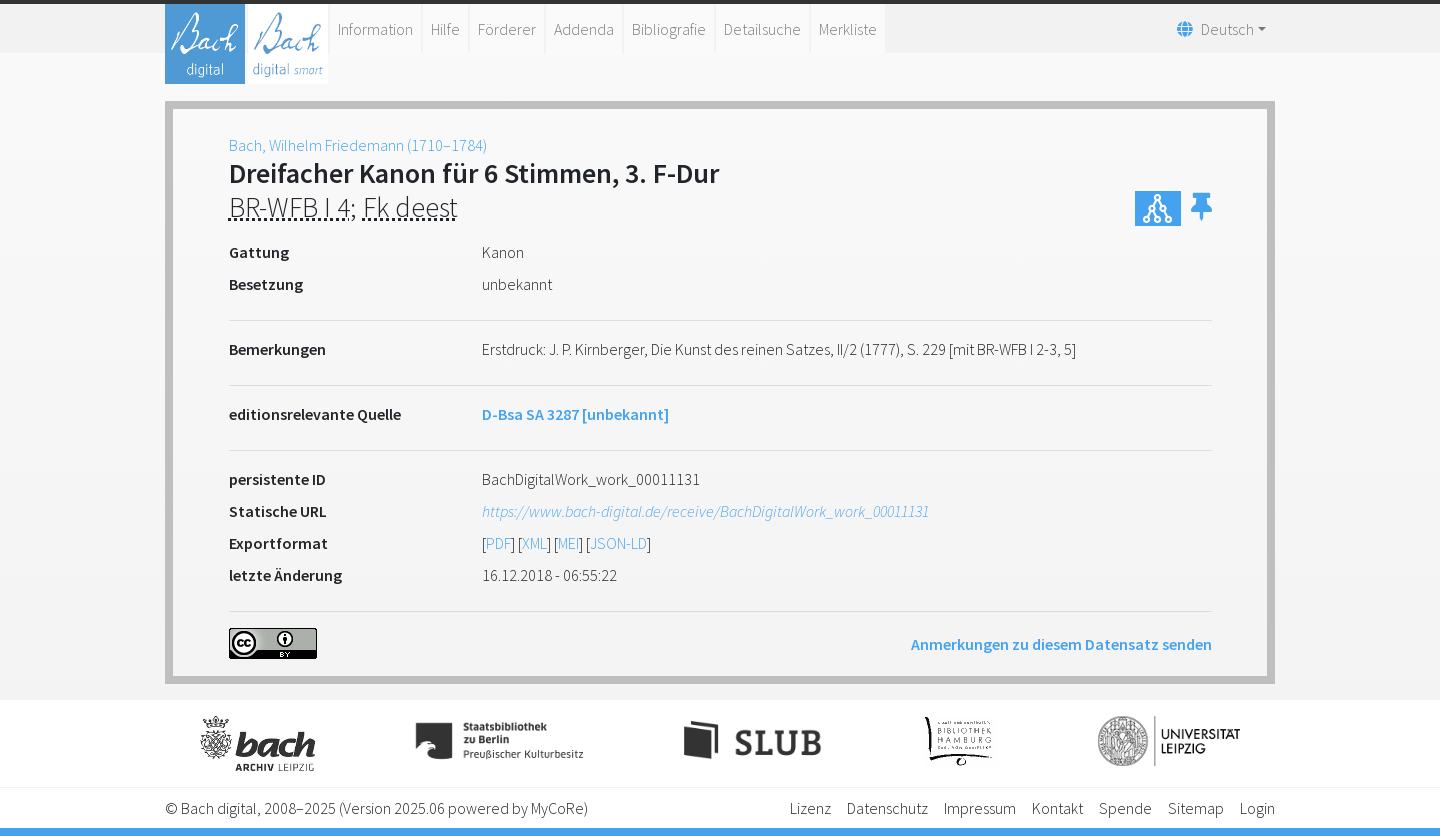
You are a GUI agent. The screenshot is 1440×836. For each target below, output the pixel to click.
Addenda (584, 29)
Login (1257, 808)
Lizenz (810, 808)
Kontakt (1057, 808)
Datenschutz (887, 808)
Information (375, 29)
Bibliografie (669, 29)
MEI (568, 543)
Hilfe (445, 29)
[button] (1201, 208)
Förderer (507, 29)
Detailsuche (762, 29)
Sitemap (1196, 808)
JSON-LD (618, 543)
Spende (1125, 808)
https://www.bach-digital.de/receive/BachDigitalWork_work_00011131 (705, 511)
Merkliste (848, 29)
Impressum (980, 808)
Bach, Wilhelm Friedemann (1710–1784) (358, 145)
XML (534, 543)
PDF (498, 543)
